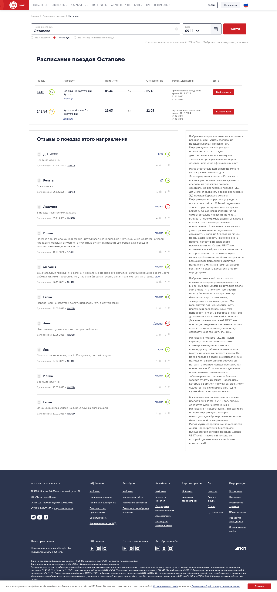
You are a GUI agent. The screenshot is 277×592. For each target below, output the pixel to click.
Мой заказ (95, 491)
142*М (42, 111)
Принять (259, 586)
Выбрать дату (223, 92)
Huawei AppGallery (98, 548)
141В (40, 92)
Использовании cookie (165, 586)
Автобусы (58, 5)
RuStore (105, 548)
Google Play (92, 548)
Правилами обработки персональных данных (215, 586)
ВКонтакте (33, 517)
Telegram (45, 517)
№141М (71, 413)
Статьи (211, 506)
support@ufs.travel (63, 508)
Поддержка (230, 5)
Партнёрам (235, 497)
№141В (71, 165)
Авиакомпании (163, 516)
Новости (212, 491)
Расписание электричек (103, 502)
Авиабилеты (78, 5)
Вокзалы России (98, 517)
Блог (137, 5)
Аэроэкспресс (120, 5)
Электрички (99, 5)
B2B (148, 5)
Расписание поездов (101, 497)
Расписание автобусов (135, 502)
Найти (235, 29)
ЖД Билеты (40, 5)
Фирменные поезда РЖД (103, 523)
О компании (162, 5)
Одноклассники (39, 517)
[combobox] (105, 29)
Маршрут (68, 98)
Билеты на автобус (133, 497)
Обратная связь (237, 512)
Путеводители (215, 512)
